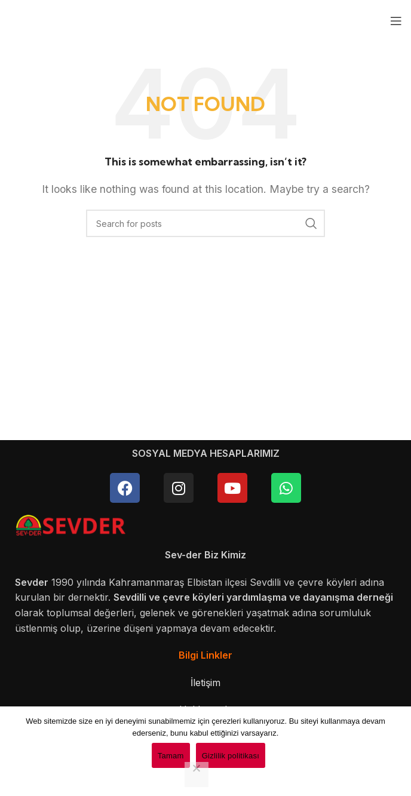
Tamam (171, 755)
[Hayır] (196, 774)
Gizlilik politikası (231, 755)
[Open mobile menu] (396, 21)
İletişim (205, 683)
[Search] (205, 223)
